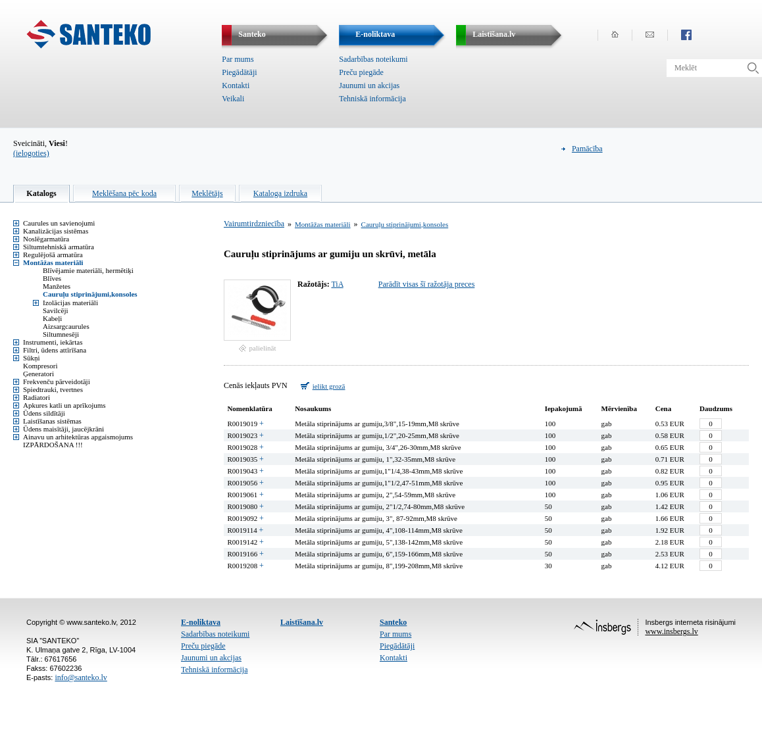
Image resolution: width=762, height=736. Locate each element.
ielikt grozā (329, 386)
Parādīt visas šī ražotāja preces (426, 284)
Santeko (393, 622)
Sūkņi (31, 358)
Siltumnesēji (61, 334)
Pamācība (587, 148)
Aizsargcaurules (66, 326)
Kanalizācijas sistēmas (55, 231)
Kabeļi (52, 318)
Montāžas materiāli (53, 262)
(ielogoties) (31, 153)
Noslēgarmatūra (46, 239)
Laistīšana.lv (301, 622)
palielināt (262, 348)
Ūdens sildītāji (44, 413)
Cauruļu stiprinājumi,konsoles (90, 294)
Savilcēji (55, 310)
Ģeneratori (38, 374)
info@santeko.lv (81, 677)
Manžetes (56, 286)
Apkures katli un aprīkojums (64, 405)
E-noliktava (200, 622)
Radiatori (36, 397)
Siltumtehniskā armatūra (58, 247)
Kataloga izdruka (280, 193)
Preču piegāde (361, 72)
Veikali (233, 98)
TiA (337, 284)
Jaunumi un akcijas (369, 85)
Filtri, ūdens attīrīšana (54, 350)
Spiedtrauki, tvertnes (53, 389)
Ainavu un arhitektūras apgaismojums (78, 437)
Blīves (52, 278)
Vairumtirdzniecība (254, 223)
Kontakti (235, 85)
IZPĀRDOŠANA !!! (53, 445)
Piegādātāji (239, 72)
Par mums (237, 59)
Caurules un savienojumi (59, 223)
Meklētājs (206, 193)
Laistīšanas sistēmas (52, 421)
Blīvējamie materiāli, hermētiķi (88, 270)
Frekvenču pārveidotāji (56, 381)
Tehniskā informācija (372, 98)
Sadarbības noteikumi (373, 59)
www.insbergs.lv (671, 631)
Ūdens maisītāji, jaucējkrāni (63, 429)
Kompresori (40, 366)
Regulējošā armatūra (53, 254)
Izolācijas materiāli (70, 303)
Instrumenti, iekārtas (52, 342)
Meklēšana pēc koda (124, 193)
